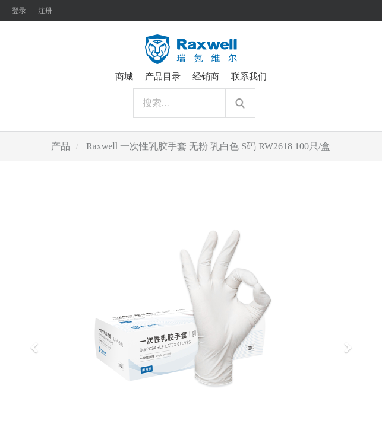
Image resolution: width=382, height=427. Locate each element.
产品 (60, 146)
